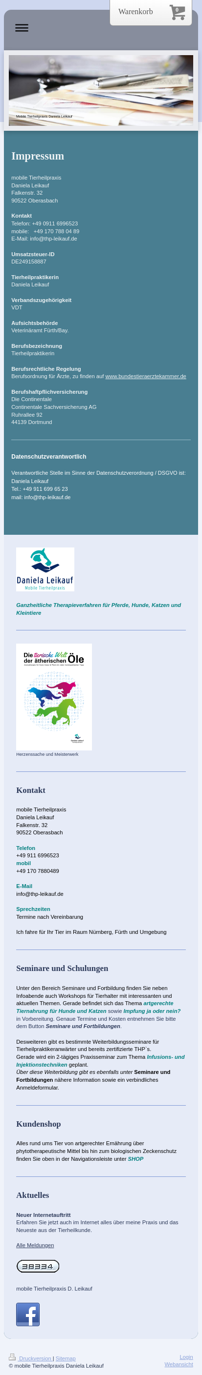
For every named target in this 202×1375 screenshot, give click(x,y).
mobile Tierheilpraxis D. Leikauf (54, 1289)
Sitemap (66, 1358)
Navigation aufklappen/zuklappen (101, 27)
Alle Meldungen (35, 1245)
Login (186, 1357)
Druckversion (31, 1358)
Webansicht (179, 1364)
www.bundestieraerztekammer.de (145, 376)
